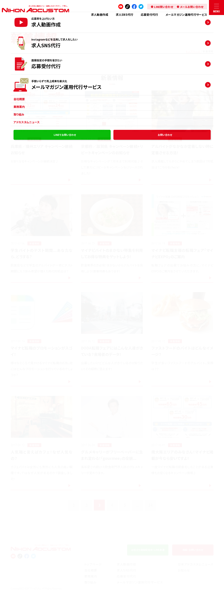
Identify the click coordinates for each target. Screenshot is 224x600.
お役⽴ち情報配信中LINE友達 (147, 550)
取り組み (90, 582)
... (138, 505)
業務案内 (90, 576)
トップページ (193, 51)
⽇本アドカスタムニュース (195, 564)
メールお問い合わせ (191, 7)
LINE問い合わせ (163, 7)
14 (150, 505)
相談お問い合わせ (193, 550)
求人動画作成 (99, 15)
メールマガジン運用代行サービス (186, 15)
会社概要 (90, 570)
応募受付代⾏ (149, 15)
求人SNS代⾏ (124, 15)
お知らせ (184, 570)
